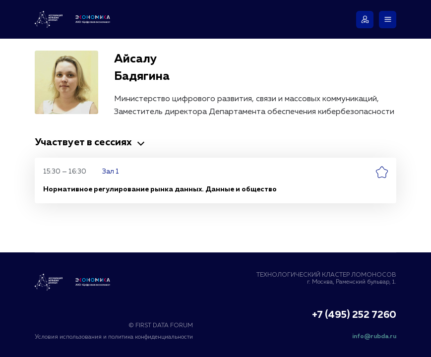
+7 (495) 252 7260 (354, 315)
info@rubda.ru (374, 337)
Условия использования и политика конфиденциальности (114, 337)
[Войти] (364, 19)
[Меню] (387, 19)
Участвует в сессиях (91, 142)
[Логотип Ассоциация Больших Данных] (74, 282)
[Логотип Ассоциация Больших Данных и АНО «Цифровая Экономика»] (74, 19)
